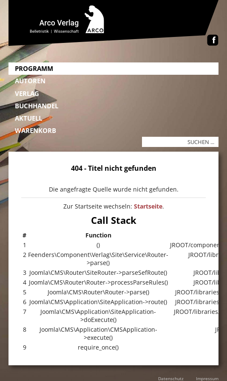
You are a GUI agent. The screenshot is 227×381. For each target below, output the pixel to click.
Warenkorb (35, 130)
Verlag (27, 93)
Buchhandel (36, 106)
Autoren (30, 80)
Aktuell (28, 118)
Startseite (148, 206)
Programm (34, 68)
